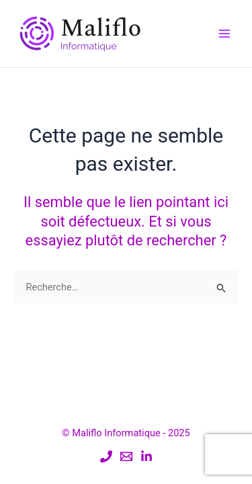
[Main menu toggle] (224, 33)
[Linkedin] (146, 456)
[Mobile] (106, 456)
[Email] (126, 456)
